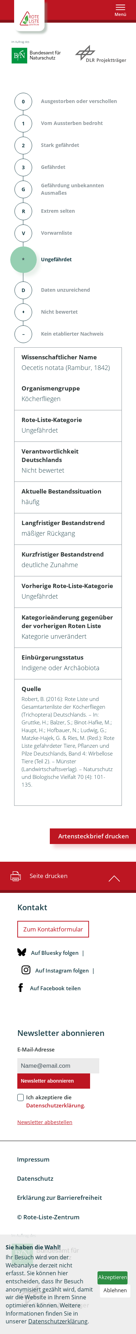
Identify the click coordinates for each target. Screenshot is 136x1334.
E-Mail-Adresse (36, 1049)
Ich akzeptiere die (55, 1101)
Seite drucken (37, 876)
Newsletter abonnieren (47, 1081)
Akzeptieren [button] (112, 1277)
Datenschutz (35, 1178)
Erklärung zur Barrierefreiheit (59, 1197)
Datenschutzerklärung (58, 1321)
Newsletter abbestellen (44, 1122)
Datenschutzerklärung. (55, 1105)
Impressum (33, 1159)
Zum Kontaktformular (53, 929)
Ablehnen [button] (115, 1290)
